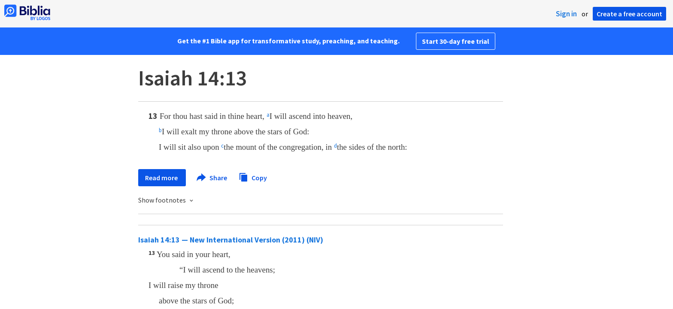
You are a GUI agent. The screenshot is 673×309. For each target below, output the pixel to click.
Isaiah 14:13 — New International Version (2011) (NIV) (230, 240)
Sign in (566, 13)
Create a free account (629, 13)
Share (212, 177)
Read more (162, 177)
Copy (253, 176)
